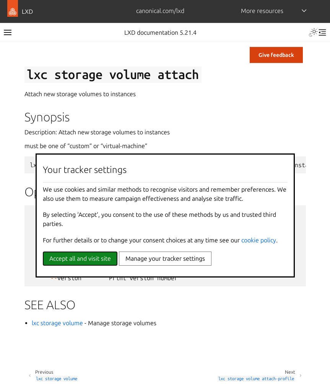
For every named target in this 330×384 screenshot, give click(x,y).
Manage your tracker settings (165, 258)
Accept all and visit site (80, 258)
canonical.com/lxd (160, 10)
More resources (262, 10)
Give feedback (276, 55)
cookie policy (258, 240)
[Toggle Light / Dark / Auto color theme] (313, 32)
